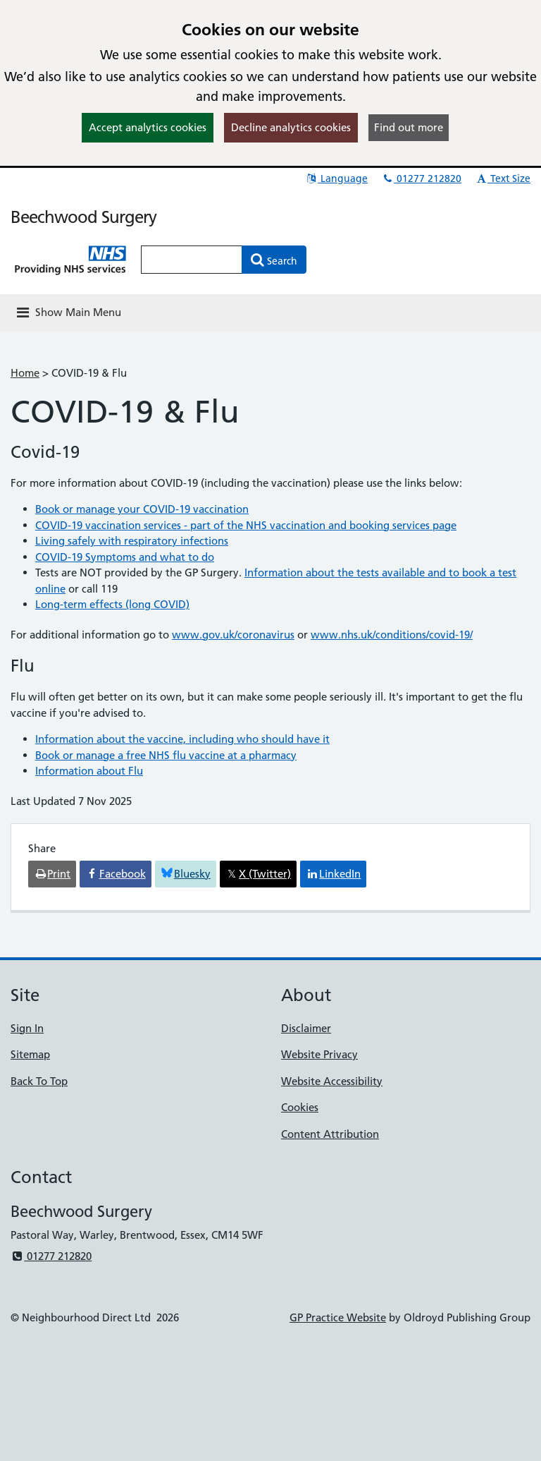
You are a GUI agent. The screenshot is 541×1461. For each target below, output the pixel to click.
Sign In (27, 1028)
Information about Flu (89, 770)
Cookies (299, 1107)
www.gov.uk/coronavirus (233, 634)
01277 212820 (421, 178)
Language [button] (336, 178)
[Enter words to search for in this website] (191, 259)
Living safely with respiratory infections (131, 540)
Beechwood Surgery (83, 217)
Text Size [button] (502, 178)
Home (25, 373)
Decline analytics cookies (291, 127)
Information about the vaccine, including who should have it (182, 739)
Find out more (408, 127)
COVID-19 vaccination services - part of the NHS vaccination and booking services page (245, 525)
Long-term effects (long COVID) (112, 604)
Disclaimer (306, 1028)
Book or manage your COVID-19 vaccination (142, 509)
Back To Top (39, 1081)
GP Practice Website (338, 1317)
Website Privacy (319, 1054)
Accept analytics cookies (147, 127)
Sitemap (30, 1054)
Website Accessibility (332, 1081)
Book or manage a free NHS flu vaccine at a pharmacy (166, 755)
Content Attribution (330, 1134)
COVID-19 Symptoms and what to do (124, 557)
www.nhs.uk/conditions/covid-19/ (392, 634)
